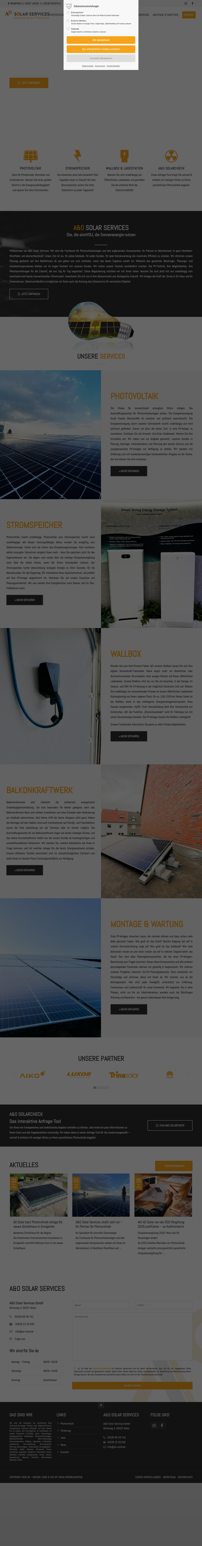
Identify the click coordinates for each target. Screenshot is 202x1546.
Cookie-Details (113, 66)
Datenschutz (87, 66)
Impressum (100, 66)
